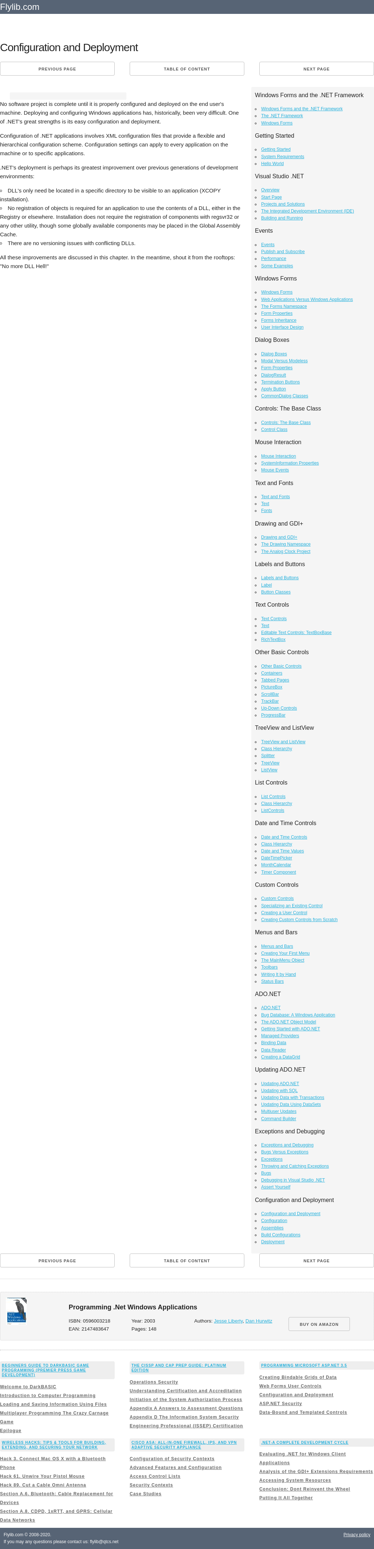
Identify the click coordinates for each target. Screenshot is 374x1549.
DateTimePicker (276, 858)
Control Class (274, 429)
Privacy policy (357, 1534)
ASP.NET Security (280, 1403)
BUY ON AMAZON (319, 1324)
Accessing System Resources (295, 1480)
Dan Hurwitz (258, 1321)
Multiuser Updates (279, 1111)
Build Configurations (280, 1234)
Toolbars (269, 967)
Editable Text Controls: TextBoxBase (296, 632)
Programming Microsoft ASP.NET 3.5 (304, 1365)
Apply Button (273, 389)
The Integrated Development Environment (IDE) (307, 211)
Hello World (272, 163)
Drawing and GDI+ (279, 537)
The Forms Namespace (284, 306)
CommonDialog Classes (284, 395)
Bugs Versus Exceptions (284, 1152)
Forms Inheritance (279, 320)
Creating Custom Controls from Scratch (299, 919)
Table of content (187, 69)
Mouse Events (275, 470)
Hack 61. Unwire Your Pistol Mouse (42, 1476)
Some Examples (277, 265)
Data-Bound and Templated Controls (303, 1412)
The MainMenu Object (282, 960)
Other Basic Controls (281, 666)
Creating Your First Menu (285, 953)
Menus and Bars (277, 946)
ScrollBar (270, 694)
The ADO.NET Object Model (288, 1022)
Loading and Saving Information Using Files (53, 1404)
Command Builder (278, 1118)
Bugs (266, 1173)
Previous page (57, 69)
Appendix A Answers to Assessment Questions (186, 1408)
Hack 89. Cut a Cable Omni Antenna (43, 1485)
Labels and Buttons (280, 577)
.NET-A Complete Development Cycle (304, 1443)
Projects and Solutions (283, 204)
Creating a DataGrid (280, 1057)
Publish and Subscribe (283, 251)
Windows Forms (277, 123)
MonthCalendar (276, 864)
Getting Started (276, 149)
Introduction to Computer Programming (48, 1395)
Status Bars (272, 981)
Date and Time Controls (284, 837)
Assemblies (272, 1228)
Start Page (271, 197)
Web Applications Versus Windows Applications (307, 299)
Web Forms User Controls (290, 1386)
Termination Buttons (280, 382)
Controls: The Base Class (286, 422)
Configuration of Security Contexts (172, 1458)
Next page (317, 69)
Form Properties (277, 313)
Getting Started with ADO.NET (290, 1028)
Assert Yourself (275, 1187)
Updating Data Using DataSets (291, 1104)
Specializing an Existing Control (292, 905)
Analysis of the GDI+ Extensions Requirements (316, 1471)
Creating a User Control (284, 912)
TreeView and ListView (283, 741)
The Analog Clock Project (285, 551)
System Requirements (282, 156)
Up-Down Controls (279, 708)
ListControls (272, 810)
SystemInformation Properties (290, 463)
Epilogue (11, 1430)
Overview (270, 189)
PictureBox (271, 687)
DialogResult (273, 375)
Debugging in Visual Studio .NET (293, 1180)
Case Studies (145, 1493)
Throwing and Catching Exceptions (295, 1166)
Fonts (266, 510)
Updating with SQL (279, 1090)
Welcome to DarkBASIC (28, 1386)
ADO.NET (270, 1007)
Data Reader (273, 1050)
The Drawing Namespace (285, 544)
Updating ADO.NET (280, 1083)
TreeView (270, 763)
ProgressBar (273, 715)
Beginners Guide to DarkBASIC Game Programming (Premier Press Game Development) (45, 1370)
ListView (269, 769)
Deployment (273, 1241)
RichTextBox (273, 639)
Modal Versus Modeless (284, 360)
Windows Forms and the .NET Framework (302, 108)
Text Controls (274, 618)
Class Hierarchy (276, 748)
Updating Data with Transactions (292, 1097)
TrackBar (270, 701)
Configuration (274, 1220)
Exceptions (272, 1159)
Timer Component (278, 872)
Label (266, 585)
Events (268, 244)
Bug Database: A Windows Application (298, 1015)
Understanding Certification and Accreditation (186, 1390)
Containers (271, 673)
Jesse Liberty (228, 1321)
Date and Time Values (282, 851)
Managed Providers (280, 1035)
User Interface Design (282, 327)
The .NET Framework (282, 115)
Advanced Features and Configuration (176, 1467)
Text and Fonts (275, 496)
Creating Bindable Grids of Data (298, 1377)
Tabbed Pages (275, 680)
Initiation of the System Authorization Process (186, 1399)
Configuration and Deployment (290, 1213)
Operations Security (154, 1382)
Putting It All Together (286, 1497)
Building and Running (282, 218)
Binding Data (273, 1042)
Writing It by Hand (278, 974)
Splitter (268, 755)
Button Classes (276, 592)
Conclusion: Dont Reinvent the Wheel (304, 1489)
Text (265, 503)
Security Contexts (151, 1485)
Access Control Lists (155, 1476)
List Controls (273, 796)
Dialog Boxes (274, 353)
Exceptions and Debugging (287, 1145)
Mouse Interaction (278, 456)
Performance (273, 258)
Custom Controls (277, 898)
